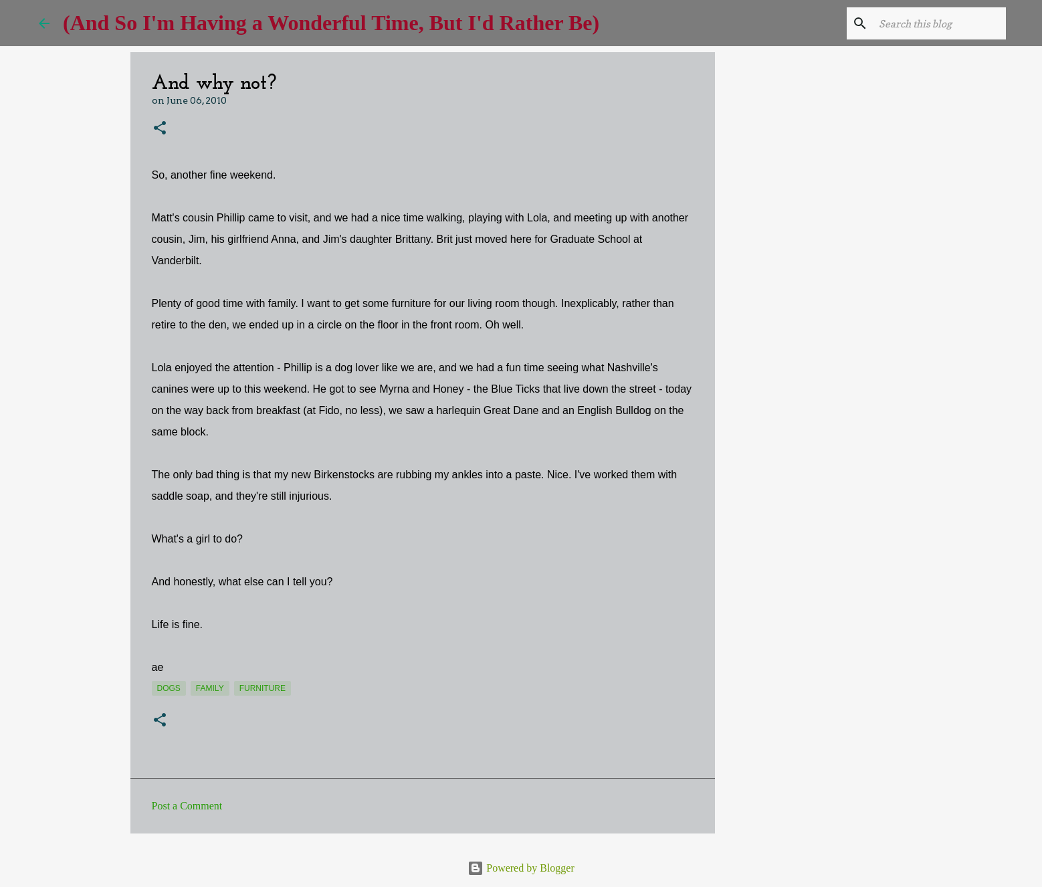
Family (210, 688)
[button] (160, 129)
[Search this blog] (935, 23)
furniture (262, 688)
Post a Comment (187, 805)
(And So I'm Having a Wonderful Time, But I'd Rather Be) (331, 23)
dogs (169, 688)
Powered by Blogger (521, 868)
